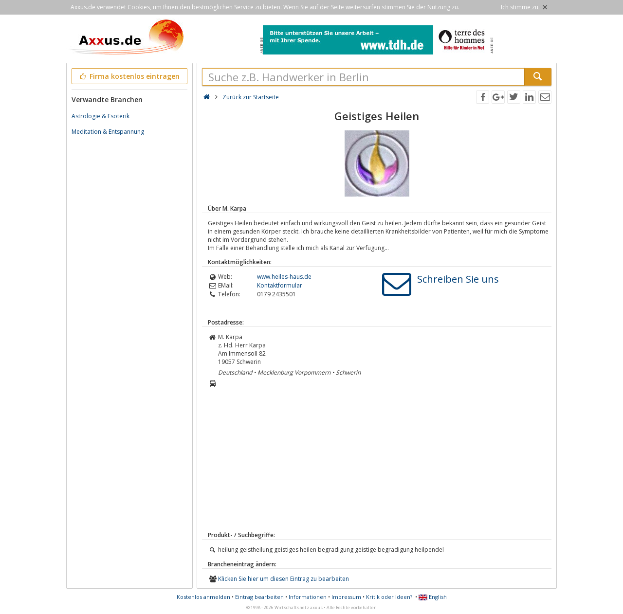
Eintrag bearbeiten (259, 596)
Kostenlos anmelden (203, 596)
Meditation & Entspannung (108, 131)
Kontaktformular (279, 285)
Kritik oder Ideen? (389, 596)
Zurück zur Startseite (250, 97)
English (433, 596)
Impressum (346, 596)
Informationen (308, 596)
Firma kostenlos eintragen (129, 76)
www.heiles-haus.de (284, 276)
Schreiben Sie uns (458, 279)
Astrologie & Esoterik (100, 116)
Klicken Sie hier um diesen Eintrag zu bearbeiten (283, 579)
